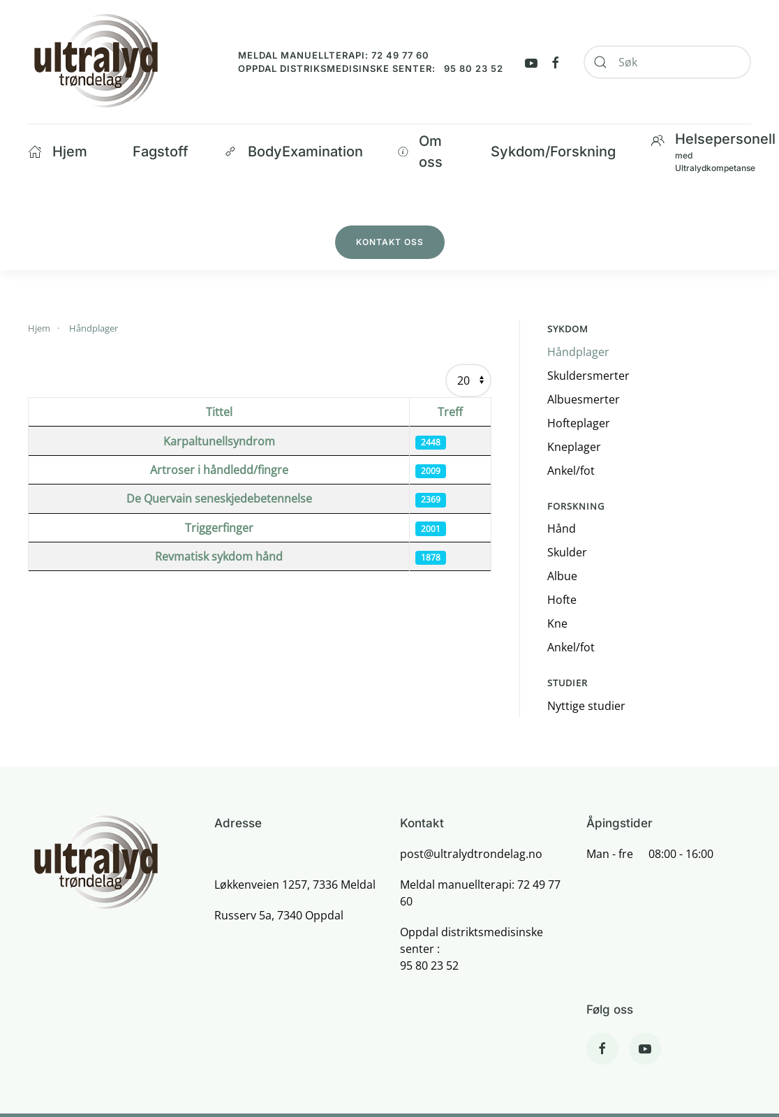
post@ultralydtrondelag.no (471, 853)
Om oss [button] (420, 151)
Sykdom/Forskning (553, 151)
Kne (557, 623)
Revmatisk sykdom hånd (219, 556)
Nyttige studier (586, 705)
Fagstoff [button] (160, 151)
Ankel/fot (571, 470)
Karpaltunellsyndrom (219, 441)
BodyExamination (293, 151)
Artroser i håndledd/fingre (219, 470)
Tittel (219, 412)
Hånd (561, 528)
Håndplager (578, 352)
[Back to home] (95, 62)
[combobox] (667, 62)
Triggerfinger (219, 527)
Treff (450, 412)
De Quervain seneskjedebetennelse (219, 498)
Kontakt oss (390, 242)
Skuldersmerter (588, 375)
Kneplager (574, 446)
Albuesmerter (583, 399)
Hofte (562, 599)
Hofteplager (578, 423)
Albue (562, 576)
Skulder (567, 552)
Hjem (57, 151)
